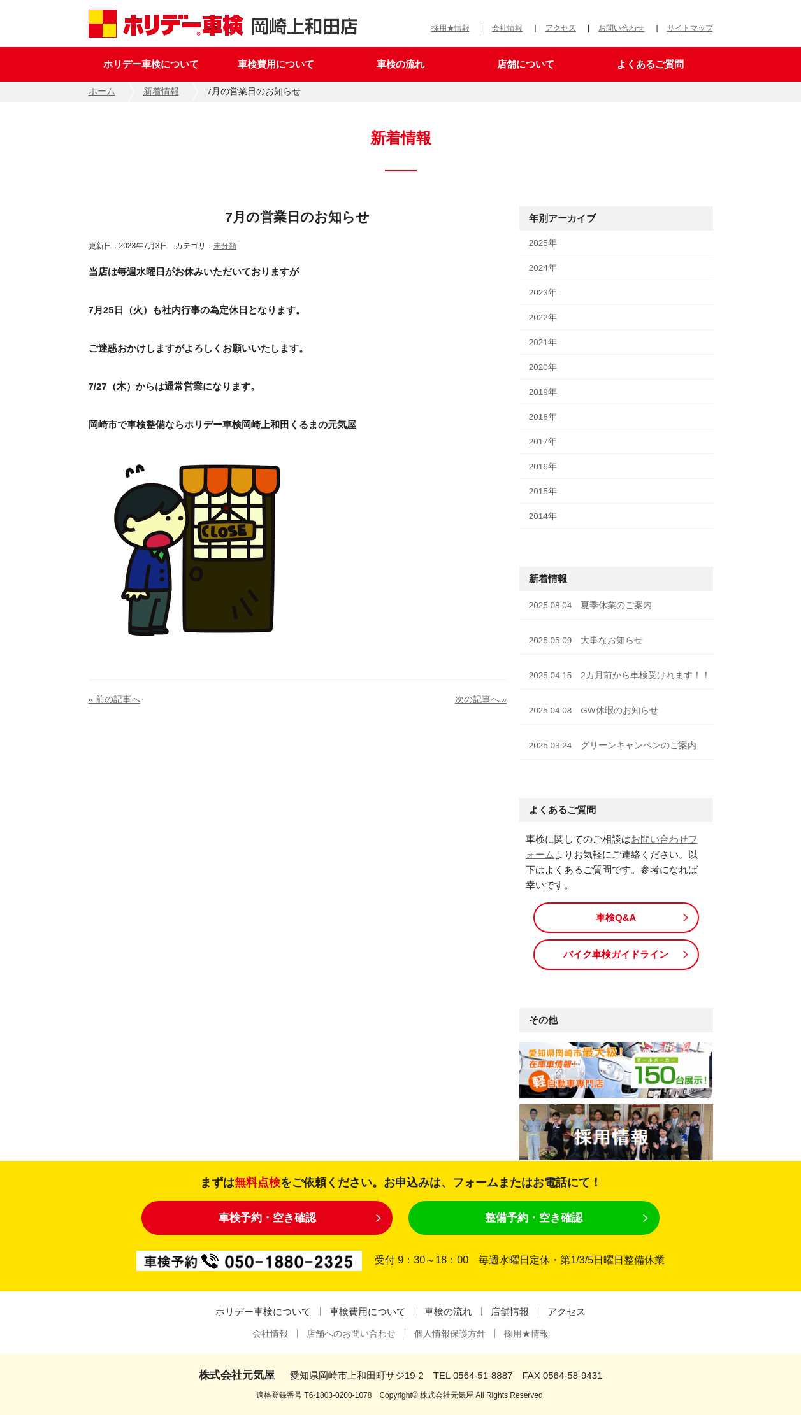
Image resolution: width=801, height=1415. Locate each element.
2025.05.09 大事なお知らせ (586, 640)
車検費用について (276, 64)
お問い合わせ (621, 28)
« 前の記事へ (114, 699)
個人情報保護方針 (450, 1334)
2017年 (543, 441)
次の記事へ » (481, 699)
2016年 (543, 466)
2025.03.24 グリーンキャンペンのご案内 (613, 745)
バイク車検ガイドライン (615, 954)
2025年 (543, 243)
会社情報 (507, 28)
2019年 (543, 392)
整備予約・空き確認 (533, 1217)
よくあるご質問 (650, 64)
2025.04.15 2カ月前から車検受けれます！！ (620, 675)
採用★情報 (450, 28)
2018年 (543, 417)
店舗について (525, 64)
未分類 (224, 245)
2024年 (543, 268)
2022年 (543, 317)
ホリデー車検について (151, 64)
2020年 (543, 367)
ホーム (102, 91)
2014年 (543, 516)
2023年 (543, 292)
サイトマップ (690, 28)
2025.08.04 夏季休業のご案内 (591, 605)
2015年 (543, 491)
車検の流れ (400, 64)
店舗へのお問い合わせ (351, 1334)
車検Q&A (616, 917)
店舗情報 (510, 1311)
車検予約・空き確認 (267, 1217)
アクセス (560, 28)
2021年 (543, 342)
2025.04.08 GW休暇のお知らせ (593, 710)
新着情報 (161, 91)
